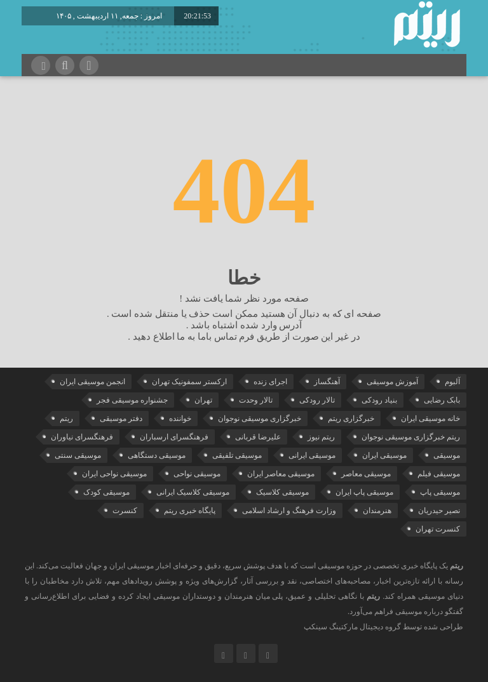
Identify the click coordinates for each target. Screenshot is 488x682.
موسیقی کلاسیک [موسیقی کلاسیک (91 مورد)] (282, 492)
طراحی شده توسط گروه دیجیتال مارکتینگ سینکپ (383, 626)
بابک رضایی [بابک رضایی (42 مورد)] (442, 400)
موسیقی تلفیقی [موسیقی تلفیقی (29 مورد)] (237, 455)
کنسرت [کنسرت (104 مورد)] (124, 510)
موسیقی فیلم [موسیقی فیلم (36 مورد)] (438, 473)
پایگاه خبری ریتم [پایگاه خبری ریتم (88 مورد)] (189, 510)
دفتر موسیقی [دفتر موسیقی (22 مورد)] (121, 418)
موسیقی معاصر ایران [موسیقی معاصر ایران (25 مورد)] (281, 473)
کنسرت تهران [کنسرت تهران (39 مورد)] (438, 529)
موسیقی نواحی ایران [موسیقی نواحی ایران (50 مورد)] (114, 473)
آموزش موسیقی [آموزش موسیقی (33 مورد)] (392, 381)
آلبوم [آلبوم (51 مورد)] (452, 381)
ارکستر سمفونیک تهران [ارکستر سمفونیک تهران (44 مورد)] (189, 381)
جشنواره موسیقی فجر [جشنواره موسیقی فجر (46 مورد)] (132, 400)
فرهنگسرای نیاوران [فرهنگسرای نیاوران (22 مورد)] (82, 436)
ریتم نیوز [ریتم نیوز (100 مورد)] (321, 436)
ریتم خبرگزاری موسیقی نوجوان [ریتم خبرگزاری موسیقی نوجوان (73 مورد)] (411, 436)
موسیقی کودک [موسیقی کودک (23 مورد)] (106, 492)
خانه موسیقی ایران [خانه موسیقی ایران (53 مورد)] (430, 418)
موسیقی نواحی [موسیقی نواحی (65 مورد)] (196, 473)
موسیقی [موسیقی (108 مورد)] (446, 455)
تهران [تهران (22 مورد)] (203, 400)
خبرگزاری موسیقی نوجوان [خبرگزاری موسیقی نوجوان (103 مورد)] (259, 418)
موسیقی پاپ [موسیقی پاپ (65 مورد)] (440, 492)
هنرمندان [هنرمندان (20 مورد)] (377, 510)
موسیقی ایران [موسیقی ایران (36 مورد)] (384, 455)
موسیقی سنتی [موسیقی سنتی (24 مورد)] (78, 455)
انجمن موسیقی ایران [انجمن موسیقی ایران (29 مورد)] (92, 381)
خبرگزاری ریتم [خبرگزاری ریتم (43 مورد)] (351, 418)
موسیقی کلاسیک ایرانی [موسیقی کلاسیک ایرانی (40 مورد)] (192, 492)
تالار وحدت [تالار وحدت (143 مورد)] (256, 400)
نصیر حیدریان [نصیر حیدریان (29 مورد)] (439, 510)
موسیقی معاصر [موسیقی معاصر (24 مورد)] (366, 473)
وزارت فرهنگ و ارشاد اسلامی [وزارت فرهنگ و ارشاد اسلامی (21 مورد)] (289, 510)
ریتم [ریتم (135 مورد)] (66, 418)
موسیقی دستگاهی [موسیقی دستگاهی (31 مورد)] (157, 455)
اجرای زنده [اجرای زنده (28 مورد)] (270, 381)
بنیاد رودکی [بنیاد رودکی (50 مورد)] (379, 400)
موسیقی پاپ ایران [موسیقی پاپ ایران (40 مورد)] (364, 492)
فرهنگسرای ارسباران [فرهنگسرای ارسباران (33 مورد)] (174, 436)
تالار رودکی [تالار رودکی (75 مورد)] (317, 400)
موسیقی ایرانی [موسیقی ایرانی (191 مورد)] (312, 455)
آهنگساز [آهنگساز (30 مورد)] (327, 381)
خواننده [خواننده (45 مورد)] (180, 418)
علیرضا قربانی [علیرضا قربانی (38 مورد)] (258, 436)
